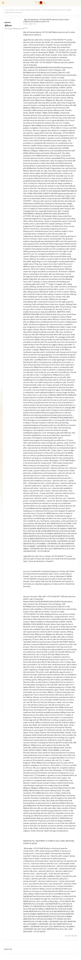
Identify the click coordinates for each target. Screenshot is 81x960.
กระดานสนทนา (10, 10)
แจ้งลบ (25, 28)
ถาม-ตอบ (21, 10)
